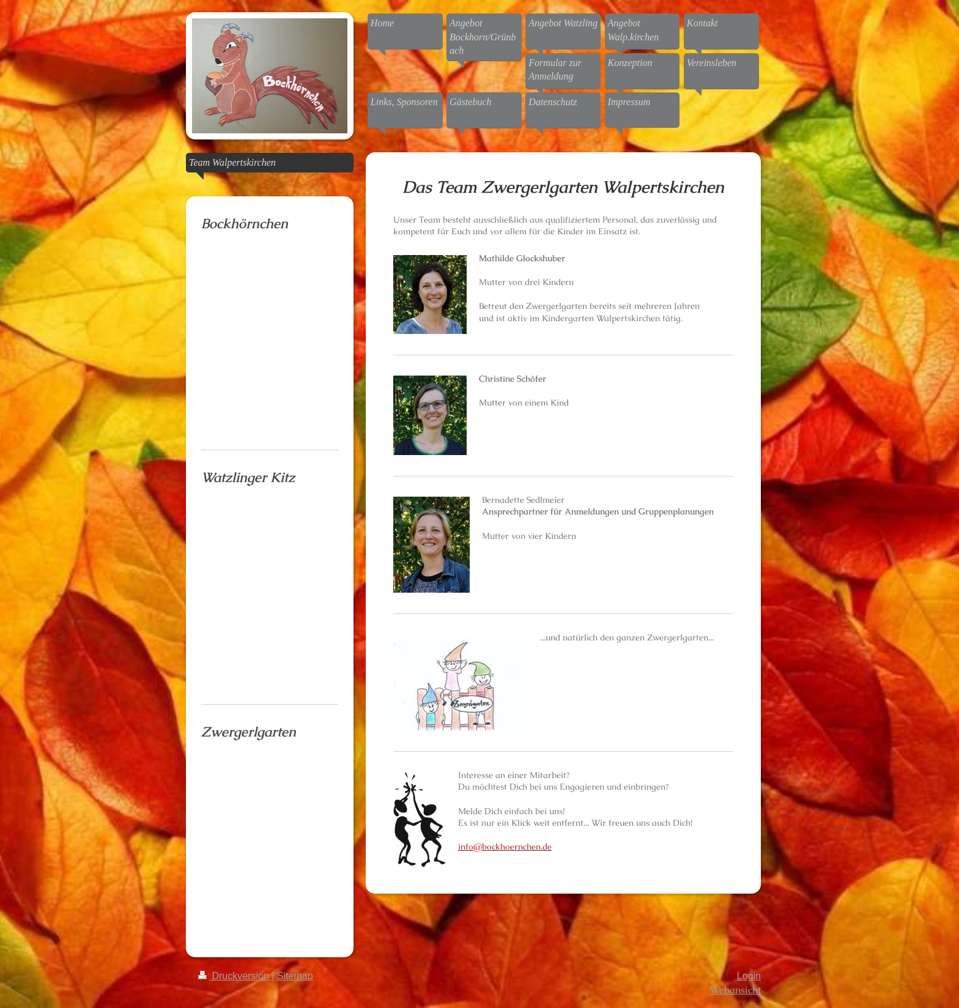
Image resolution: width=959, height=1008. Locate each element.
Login (749, 976)
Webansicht (735, 990)
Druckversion (235, 976)
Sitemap (295, 976)
